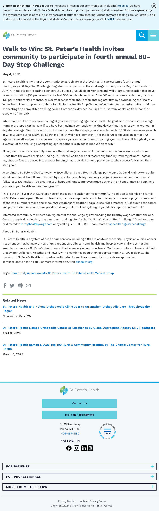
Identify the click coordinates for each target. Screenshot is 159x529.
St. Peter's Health (59, 273)
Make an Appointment (79, 414)
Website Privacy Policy (93, 501)
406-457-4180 (70, 433)
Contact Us (79, 403)
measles (122, 5)
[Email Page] (29, 287)
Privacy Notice (66, 501)
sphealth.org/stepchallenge (127, 224)
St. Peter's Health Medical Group (93, 273)
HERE (110, 19)
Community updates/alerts (29, 273)
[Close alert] (153, 5)
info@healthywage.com (37, 224)
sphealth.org (84, 262)
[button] (22, 287)
